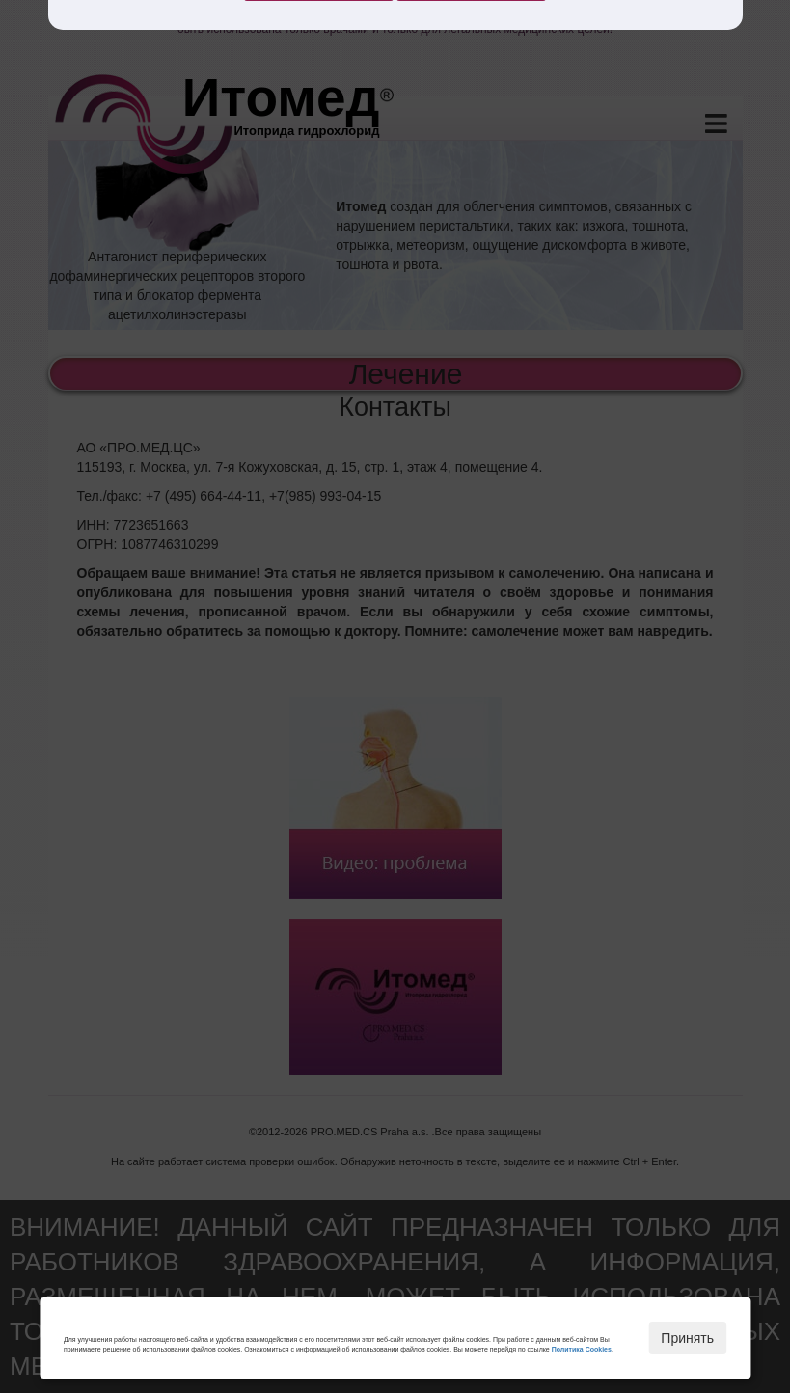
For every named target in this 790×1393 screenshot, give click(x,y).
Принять (687, 1338)
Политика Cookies (582, 1349)
